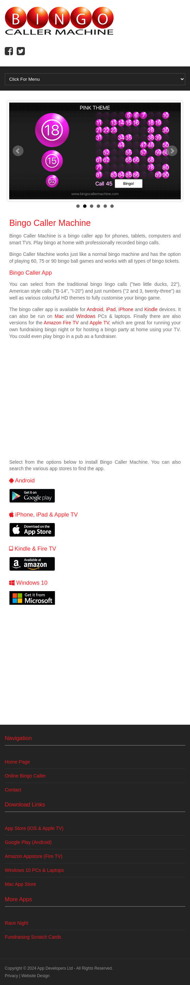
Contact (13, 789)
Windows (86, 316)
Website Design (35, 975)
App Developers (51, 968)
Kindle (151, 309)
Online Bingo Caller (25, 776)
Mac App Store (20, 884)
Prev (18, 150)
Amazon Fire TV (61, 322)
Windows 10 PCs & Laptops (34, 870)
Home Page (17, 762)
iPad (110, 309)
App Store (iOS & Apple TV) (34, 828)
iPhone (125, 309)
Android (95, 309)
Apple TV (99, 322)
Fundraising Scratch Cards (33, 937)
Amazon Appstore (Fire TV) (33, 856)
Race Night (16, 923)
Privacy (11, 975)
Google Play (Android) (28, 842)
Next (172, 150)
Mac (58, 316)
